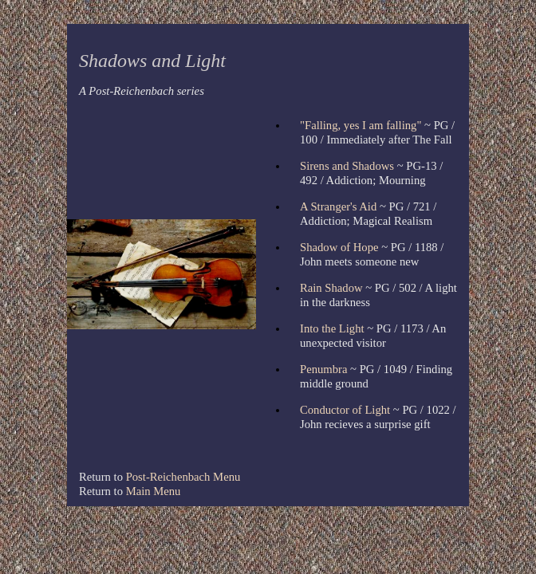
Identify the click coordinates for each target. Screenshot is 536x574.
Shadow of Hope (339, 247)
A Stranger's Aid (338, 206)
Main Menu (153, 491)
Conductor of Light (345, 409)
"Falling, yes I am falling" (360, 125)
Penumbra (323, 369)
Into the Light (332, 328)
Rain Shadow (331, 287)
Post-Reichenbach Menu (183, 476)
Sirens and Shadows (347, 165)
